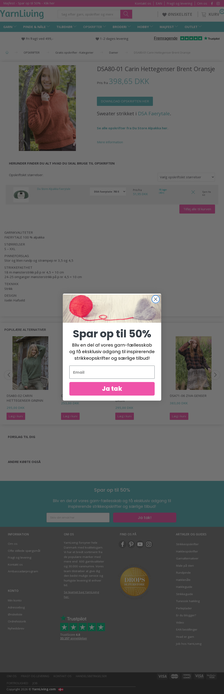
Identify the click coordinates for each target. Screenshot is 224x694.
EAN (159, 3)
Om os (202, 3)
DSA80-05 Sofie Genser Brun (134, 397)
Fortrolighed (17, 683)
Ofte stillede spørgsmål (24, 551)
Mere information (110, 142)
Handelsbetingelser (91, 676)
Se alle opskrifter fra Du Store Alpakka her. (132, 128)
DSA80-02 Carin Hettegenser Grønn (25, 397)
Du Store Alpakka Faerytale (53, 189)
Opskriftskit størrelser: (26, 175)
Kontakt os (143, 3)
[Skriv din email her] (78, 517)
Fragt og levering (179, 3)
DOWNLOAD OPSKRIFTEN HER (125, 101)
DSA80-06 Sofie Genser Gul (84, 395)
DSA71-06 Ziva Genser (188, 395)
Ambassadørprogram (23, 571)
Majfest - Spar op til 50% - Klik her (29, 3)
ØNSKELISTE (177, 14)
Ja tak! (145, 517)
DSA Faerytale (154, 113)
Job (35, 683)
